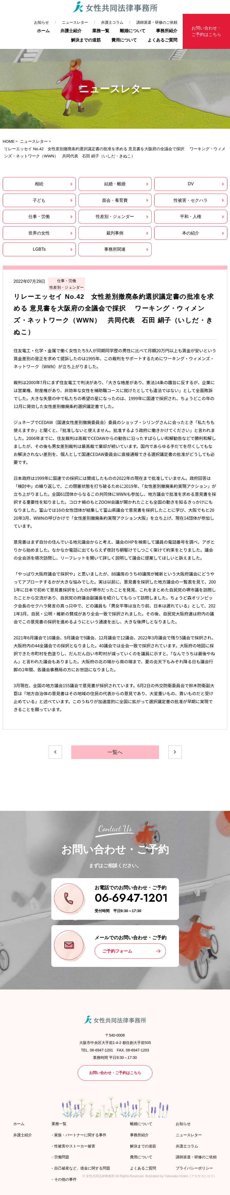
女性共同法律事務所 (100, 1176)
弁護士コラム (112, 22)
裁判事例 (114, 233)
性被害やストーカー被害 (74, 1146)
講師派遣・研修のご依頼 (156, 22)
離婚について (132, 30)
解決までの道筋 (86, 40)
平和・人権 (190, 216)
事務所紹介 (166, 30)
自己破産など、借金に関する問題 (82, 1168)
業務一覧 (100, 30)
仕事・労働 (39, 216)
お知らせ (41, 22)
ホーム (43, 30)
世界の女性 (39, 233)
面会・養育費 (115, 200)
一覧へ (115, 752)
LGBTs (39, 249)
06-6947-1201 (131, 898)
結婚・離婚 (115, 184)
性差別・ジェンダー (115, 216)
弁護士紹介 (71, 30)
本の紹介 (190, 233)
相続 (39, 184)
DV (191, 184)
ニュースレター (75, 22)
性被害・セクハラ (191, 200)
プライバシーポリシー (194, 1168)
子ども (39, 200)
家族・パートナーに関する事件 (80, 1135)
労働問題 (61, 1157)
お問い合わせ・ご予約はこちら (206, 31)
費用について (124, 40)
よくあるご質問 (162, 40)
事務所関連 (115, 249)
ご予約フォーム (117, 951)
